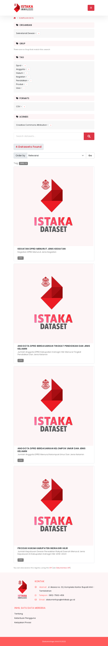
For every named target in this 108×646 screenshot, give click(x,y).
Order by (20, 155)
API (50, 568)
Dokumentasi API (63, 568)
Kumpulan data (26, 18)
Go (90, 155)
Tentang (18, 613)
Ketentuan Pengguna (25, 618)
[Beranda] (15, 18)
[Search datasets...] (49, 136)
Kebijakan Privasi (22, 622)
